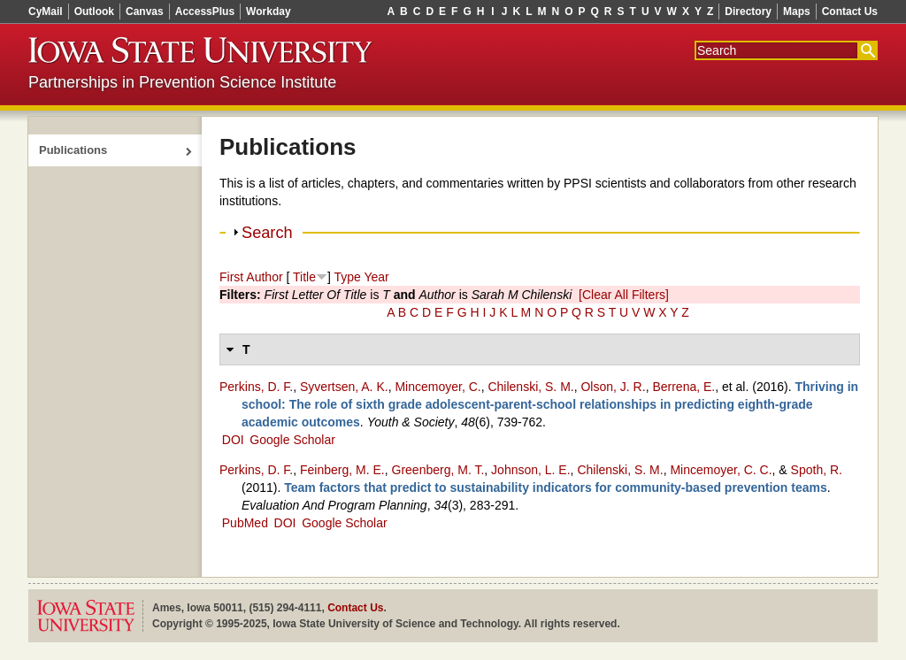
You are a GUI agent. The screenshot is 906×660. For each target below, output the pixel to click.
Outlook (94, 11)
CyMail (45, 11)
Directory (748, 11)
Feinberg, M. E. (342, 470)
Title (304, 277)
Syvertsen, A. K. (344, 387)
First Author (251, 277)
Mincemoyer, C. (437, 387)
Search (267, 233)
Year (376, 277)
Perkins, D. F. (256, 387)
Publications (73, 150)
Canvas (145, 11)
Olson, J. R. (612, 387)
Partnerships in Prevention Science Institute (182, 82)
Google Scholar (292, 440)
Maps (796, 11)
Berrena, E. (683, 387)
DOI (233, 440)
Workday (268, 11)
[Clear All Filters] (624, 295)
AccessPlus (204, 11)
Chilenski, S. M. (530, 387)
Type (347, 277)
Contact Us (850, 11)
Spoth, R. (816, 470)
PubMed (245, 523)
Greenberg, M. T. (438, 470)
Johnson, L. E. (531, 470)
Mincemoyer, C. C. (721, 470)
